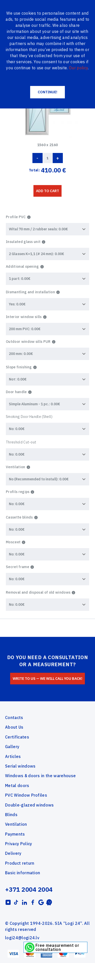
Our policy (78, 67)
